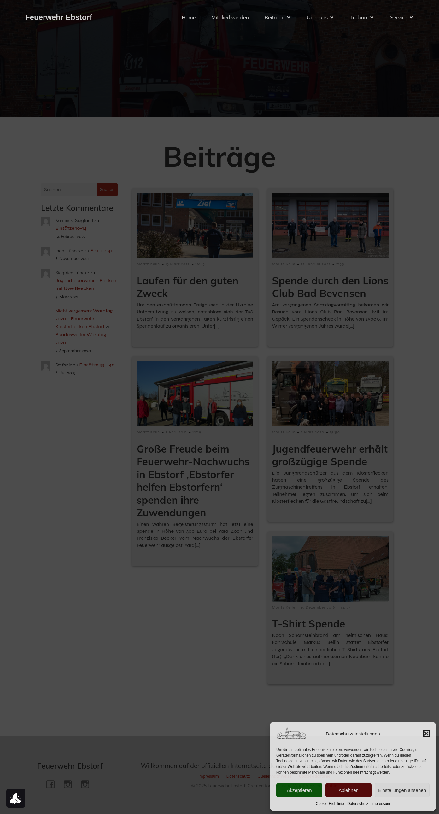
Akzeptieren (299, 790)
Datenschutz (357, 803)
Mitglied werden (230, 17)
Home (189, 17)
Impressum (381, 803)
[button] (426, 733)
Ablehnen (348, 790)
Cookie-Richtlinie (330, 803)
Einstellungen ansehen (402, 790)
